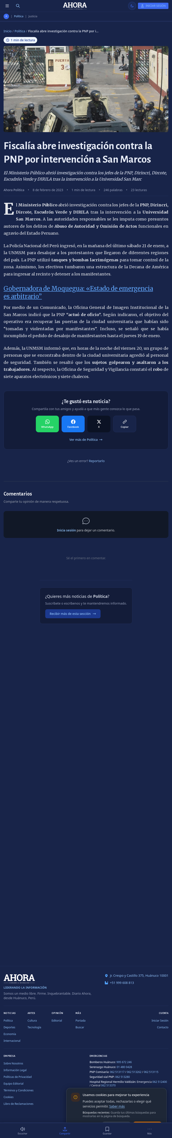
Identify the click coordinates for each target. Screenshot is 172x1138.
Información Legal (15, 1070)
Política (19, 16)
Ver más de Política (86, 439)
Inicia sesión (66, 530)
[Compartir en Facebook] (73, 424)
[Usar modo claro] (132, 6)
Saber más (117, 1106)
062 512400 (160, 1082)
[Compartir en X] (98, 424)
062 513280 (122, 1077)
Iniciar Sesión (160, 1020)
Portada (80, 1020)
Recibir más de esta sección (73, 614)
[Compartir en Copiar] (124, 424)
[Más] (149, 1130)
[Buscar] (18, 5)
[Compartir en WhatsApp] (47, 424)
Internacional (12, 1041)
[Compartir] (65, 1130)
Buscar (79, 1027)
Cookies (8, 1097)
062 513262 (134, 1072)
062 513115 (151, 1072)
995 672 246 (124, 1062)
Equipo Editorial (14, 1084)
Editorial (57, 1020)
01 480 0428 (124, 1067)
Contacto (162, 1027)
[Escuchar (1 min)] (22, 1130)
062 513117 (117, 1072)
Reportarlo (97, 461)
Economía (10, 1034)
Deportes (9, 1027)
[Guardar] (107, 1130)
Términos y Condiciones (18, 1090)
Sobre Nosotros (13, 1063)
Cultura (32, 1020)
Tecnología (34, 1027)
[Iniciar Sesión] (153, 6)
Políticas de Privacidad (18, 1077)
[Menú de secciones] (7, 5)
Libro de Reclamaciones (18, 1104)
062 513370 (108, 1085)
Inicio (8, 31)
